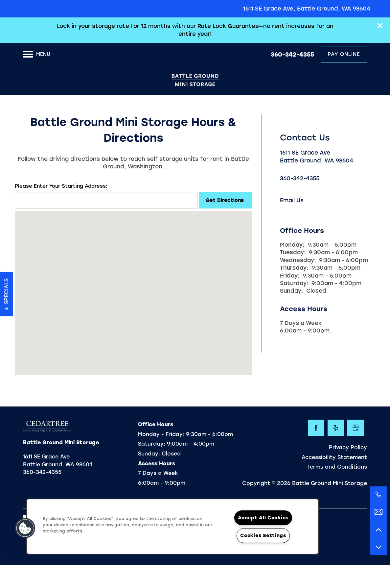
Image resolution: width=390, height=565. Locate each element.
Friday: (289, 275)
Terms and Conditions (337, 467)
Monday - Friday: (161, 434)
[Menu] (36, 54)
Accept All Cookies (263, 518)
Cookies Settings (263, 535)
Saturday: (294, 283)
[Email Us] (378, 512)
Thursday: (294, 267)
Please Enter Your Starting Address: (61, 186)
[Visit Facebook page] (316, 428)
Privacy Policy (348, 447)
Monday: (292, 244)
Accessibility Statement (334, 457)
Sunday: (291, 290)
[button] (380, 25)
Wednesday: (298, 260)
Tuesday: (293, 252)
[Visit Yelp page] (336, 428)
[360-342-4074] (378, 494)
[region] (172, 526)
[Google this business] (355, 428)
